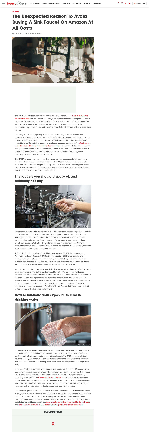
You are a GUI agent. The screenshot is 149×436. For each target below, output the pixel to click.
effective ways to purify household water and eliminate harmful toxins (52, 144)
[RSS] (129, 3)
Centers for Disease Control (49, 377)
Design (87, 3)
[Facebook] (118, 3)
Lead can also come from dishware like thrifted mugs (68, 402)
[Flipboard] (126, 3)
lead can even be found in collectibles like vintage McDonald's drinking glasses (51, 404)
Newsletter (139, 3)
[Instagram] (122, 3)
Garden (66, 3)
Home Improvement (51, 3)
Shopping (96, 3)
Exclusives (35, 3)
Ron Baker (17, 34)
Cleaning (77, 3)
